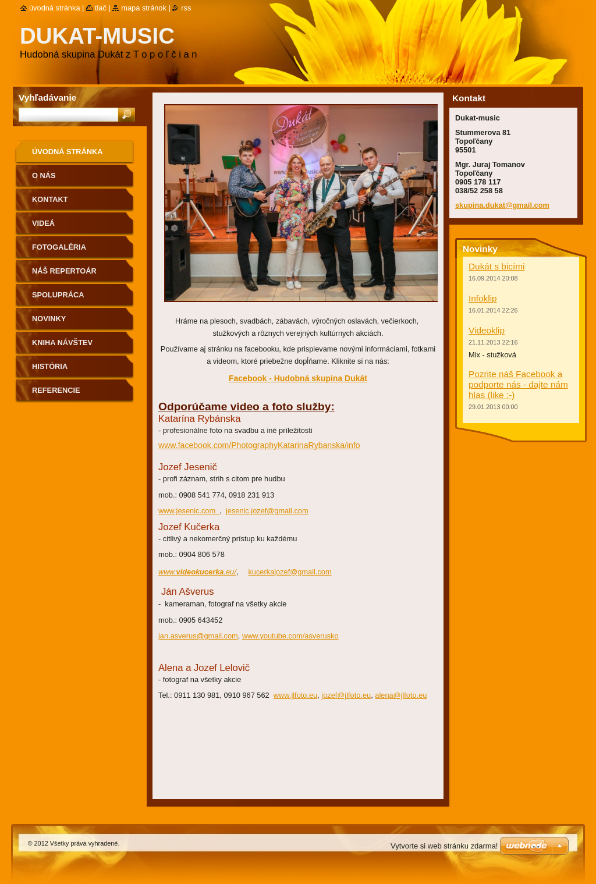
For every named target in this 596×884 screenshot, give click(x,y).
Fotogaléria (59, 247)
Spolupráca (58, 294)
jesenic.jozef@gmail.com (267, 510)
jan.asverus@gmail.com (198, 635)
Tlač (101, 7)
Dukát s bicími (496, 266)
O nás (44, 175)
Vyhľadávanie (47, 97)
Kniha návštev (62, 342)
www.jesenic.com (188, 510)
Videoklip (487, 330)
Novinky (49, 318)
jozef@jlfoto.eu (346, 695)
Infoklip (483, 298)
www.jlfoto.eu (295, 695)
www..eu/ (197, 571)
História (50, 366)
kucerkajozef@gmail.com (289, 571)
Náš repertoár (64, 271)
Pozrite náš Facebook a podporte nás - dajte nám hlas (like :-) (518, 384)
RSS (186, 7)
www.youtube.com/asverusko (290, 635)
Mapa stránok (143, 7)
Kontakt (50, 199)
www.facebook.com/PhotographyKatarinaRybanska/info (259, 445)
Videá (43, 223)
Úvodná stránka (67, 151)
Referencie (56, 390)
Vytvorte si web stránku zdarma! (444, 846)
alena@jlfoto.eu (401, 695)
